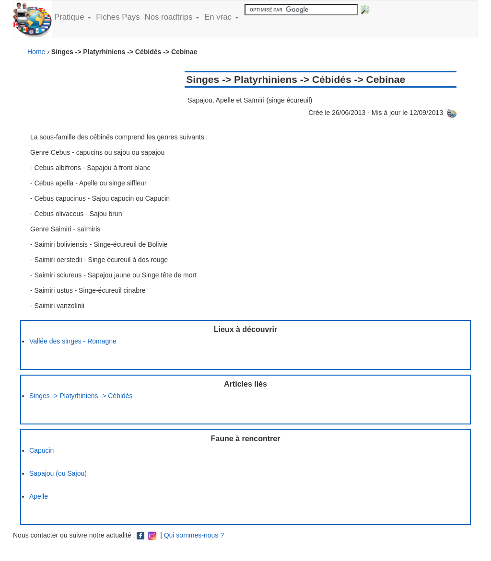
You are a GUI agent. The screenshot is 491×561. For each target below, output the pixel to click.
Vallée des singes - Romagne (73, 341)
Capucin (41, 450)
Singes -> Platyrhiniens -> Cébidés (81, 396)
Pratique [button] (72, 17)
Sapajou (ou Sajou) (58, 473)
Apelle (38, 496)
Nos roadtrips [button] (172, 17)
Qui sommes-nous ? (194, 535)
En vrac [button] (221, 17)
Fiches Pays (118, 17)
